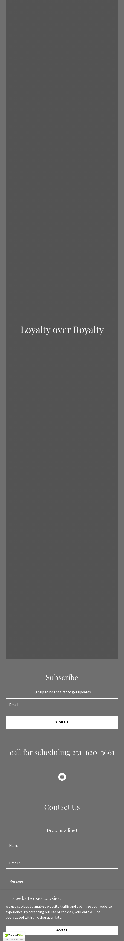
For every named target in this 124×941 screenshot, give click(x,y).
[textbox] (62, 704)
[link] (62, 777)
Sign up (62, 722)
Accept (61, 930)
